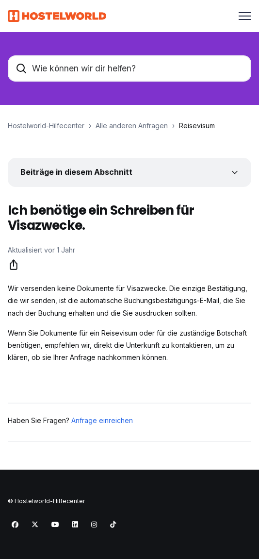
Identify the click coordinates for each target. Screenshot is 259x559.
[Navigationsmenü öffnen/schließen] (245, 16)
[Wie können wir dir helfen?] (129, 68)
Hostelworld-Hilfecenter (46, 125)
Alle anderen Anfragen (132, 125)
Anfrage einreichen (102, 420)
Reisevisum (197, 125)
